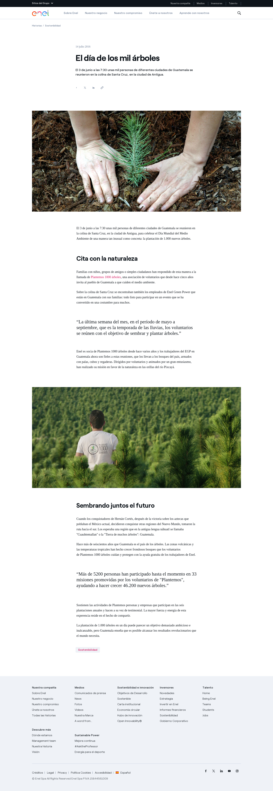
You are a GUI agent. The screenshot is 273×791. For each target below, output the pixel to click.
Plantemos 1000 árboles (106, 277)
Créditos (37, 772)
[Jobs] (221, 715)
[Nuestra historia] (51, 746)
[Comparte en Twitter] (85, 88)
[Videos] (94, 710)
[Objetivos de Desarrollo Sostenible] (136, 696)
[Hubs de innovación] (136, 715)
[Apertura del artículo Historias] (37, 25)
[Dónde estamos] (51, 735)
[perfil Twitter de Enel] (213, 771)
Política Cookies (81, 772)
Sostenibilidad (87, 649)
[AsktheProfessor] (94, 746)
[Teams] (221, 704)
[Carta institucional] (136, 704)
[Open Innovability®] (136, 721)
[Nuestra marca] (94, 715)
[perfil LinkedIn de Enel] (221, 771)
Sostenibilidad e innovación (135, 687)
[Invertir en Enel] (179, 704)
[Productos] (51, 699)
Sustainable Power (87, 735)
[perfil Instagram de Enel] (237, 771)
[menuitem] (206, 771)
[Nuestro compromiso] (51, 704)
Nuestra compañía (180, 3)
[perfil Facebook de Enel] (206, 771)
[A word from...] (94, 721)
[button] (42, 3)
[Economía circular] (136, 710)
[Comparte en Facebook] (76, 88)
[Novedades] (179, 693)
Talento (233, 3)
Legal (50, 772)
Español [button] (123, 772)
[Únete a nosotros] (51, 710)
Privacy (62, 772)
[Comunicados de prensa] (94, 693)
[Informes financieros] (179, 710)
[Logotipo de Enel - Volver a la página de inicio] (40, 13)
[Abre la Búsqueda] (239, 13)
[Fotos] (94, 704)
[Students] (221, 710)
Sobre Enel (71, 13)
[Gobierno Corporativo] (179, 721)
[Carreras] (221, 693)
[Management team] (51, 741)
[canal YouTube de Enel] (229, 771)
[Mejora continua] (94, 741)
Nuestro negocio (96, 13)
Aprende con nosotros (194, 13)
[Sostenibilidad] (179, 715)
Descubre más (41, 729)
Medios (201, 3)
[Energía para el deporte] (94, 752)
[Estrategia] (179, 699)
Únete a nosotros (161, 13)
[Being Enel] (221, 699)
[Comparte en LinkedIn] (93, 88)
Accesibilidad (103, 772)
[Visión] (51, 752)
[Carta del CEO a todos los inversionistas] (94, 699)
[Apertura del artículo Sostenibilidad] (53, 25)
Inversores (216, 3)
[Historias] (51, 715)
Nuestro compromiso (128, 13)
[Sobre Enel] (51, 693)
